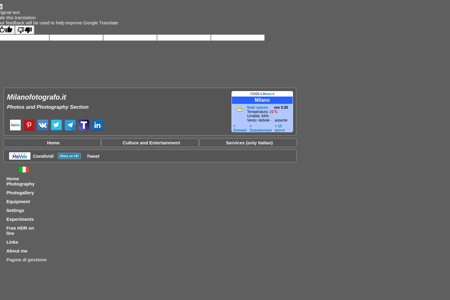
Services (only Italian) (249, 142)
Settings (15, 210)
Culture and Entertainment (151, 142)
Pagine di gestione (26, 259)
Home (53, 142)
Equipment (18, 201)
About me (16, 250)
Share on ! (69, 156)
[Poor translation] (24, 29)
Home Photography (20, 181)
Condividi (43, 156)
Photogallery (20, 192)
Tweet (93, 156)
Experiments (20, 219)
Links (12, 242)
